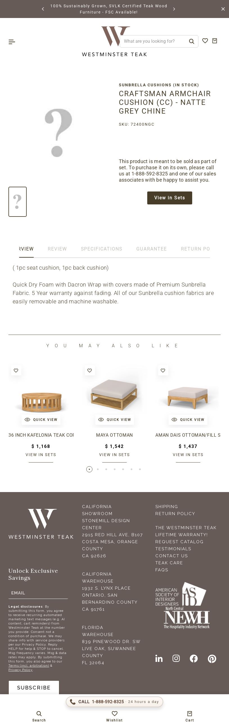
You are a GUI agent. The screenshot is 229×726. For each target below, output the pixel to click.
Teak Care (169, 562)
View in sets (41, 454)
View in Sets (169, 197)
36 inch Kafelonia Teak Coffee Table (41, 435)
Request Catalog (179, 541)
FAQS (161, 569)
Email (18, 592)
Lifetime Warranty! (181, 534)
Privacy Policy (20, 670)
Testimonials (173, 548)
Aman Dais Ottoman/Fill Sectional (188, 435)
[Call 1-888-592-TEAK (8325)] (114, 701)
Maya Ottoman (114, 435)
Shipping (166, 506)
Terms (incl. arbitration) (28, 666)
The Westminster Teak (186, 527)
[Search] (191, 41)
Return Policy (175, 513)
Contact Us (171, 555)
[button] (43, 9)
